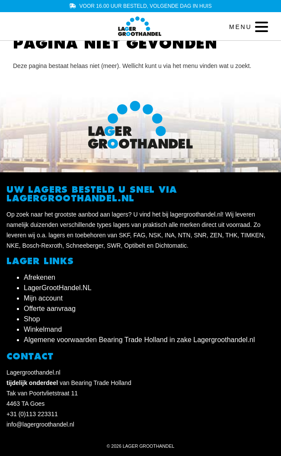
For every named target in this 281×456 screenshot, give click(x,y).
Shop (32, 319)
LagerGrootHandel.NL (58, 287)
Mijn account (43, 298)
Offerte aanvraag (50, 308)
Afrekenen (39, 277)
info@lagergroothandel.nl (40, 424)
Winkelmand (43, 329)
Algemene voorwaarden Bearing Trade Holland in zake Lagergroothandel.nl (139, 339)
